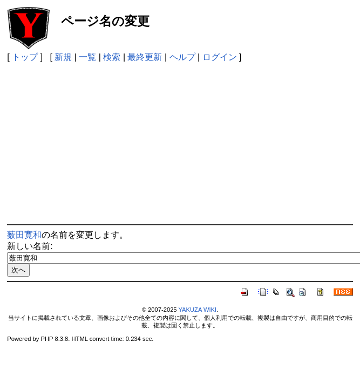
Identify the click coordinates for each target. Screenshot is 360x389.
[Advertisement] (180, 143)
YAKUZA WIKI (197, 309)
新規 (63, 57)
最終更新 (144, 57)
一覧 (87, 57)
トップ (25, 57)
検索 (111, 57)
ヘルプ (182, 57)
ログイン (219, 57)
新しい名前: (29, 246)
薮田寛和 (24, 234)
